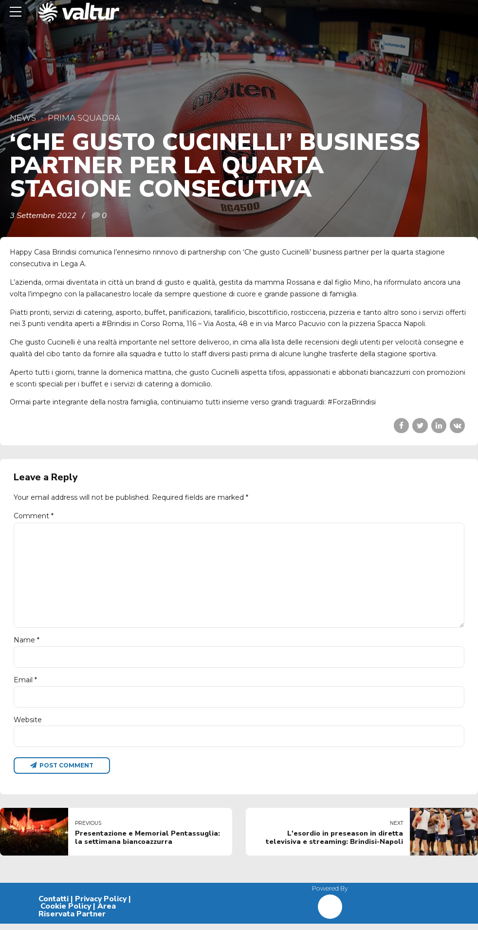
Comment (34, 515)
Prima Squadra (84, 118)
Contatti (53, 904)
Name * (26, 644)
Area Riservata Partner (77, 916)
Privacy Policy (101, 904)
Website (28, 725)
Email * (25, 684)
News (23, 118)
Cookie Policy (65, 912)
